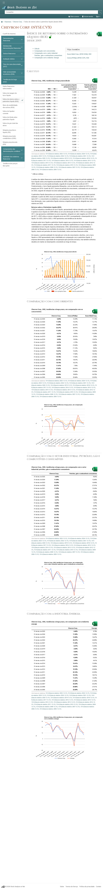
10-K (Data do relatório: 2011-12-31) (45, 165)
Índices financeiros (9, 53)
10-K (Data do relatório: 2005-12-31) (50, 169)
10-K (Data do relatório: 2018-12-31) (83, 158)
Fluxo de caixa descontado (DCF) (12, 65)
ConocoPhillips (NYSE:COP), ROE (78, 58)
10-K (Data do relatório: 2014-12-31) (42, 163)
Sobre (62, 886)
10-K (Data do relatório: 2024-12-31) (78, 154)
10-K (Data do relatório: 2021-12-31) (80, 156)
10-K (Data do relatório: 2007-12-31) (69, 167)
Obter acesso (73, 16)
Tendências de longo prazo (10, 81)
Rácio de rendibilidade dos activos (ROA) (10, 106)
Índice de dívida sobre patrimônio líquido (10, 118)
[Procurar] (51, 12)
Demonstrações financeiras (8, 39)
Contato (98, 886)
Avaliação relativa (8, 59)
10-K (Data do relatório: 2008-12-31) (47, 167)
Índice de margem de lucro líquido (10, 94)
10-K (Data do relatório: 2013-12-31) (64, 163)
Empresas (8, 22)
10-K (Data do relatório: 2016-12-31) (62, 160)
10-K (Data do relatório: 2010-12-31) (67, 165)
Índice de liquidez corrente (9, 112)
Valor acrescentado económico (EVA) (9, 73)
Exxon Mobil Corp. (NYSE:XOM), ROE (79, 54)
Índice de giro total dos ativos (10, 124)
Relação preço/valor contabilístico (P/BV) (9, 137)
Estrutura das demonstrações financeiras (12, 47)
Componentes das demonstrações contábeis (11, 150)
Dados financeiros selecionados (8, 87)
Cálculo (36, 49)
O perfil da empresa (9, 34)
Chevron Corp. (17, 22)
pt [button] (97, 16)
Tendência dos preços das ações (10, 165)
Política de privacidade (86, 886)
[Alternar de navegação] (3, 3)
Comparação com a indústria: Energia (46, 58)
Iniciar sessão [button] (87, 16)
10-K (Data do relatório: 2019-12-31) (61, 158)
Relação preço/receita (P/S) (10, 143)
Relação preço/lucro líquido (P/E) (9, 131)
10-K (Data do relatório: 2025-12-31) (56, 154)
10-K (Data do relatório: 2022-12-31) (58, 156)
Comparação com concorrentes (44, 51)
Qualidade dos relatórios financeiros (11, 158)
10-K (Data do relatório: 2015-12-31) (84, 160)
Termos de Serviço (71, 886)
